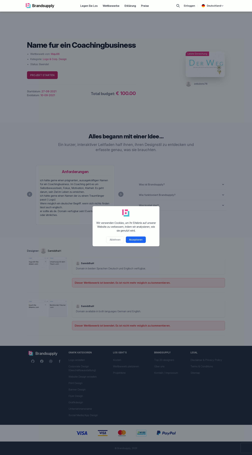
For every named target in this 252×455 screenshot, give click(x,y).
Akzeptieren (136, 239)
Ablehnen (115, 239)
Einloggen (189, 5)
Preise (145, 5)
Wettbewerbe (111, 5)
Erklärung (130, 5)
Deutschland (213, 5)
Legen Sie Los (89, 5)
